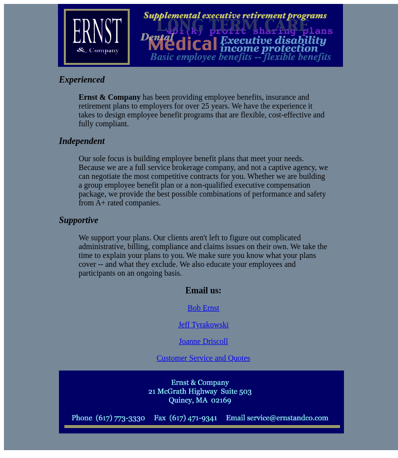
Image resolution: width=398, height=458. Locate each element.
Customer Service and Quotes (204, 358)
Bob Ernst (203, 308)
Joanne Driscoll (203, 341)
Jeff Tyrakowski (203, 324)
